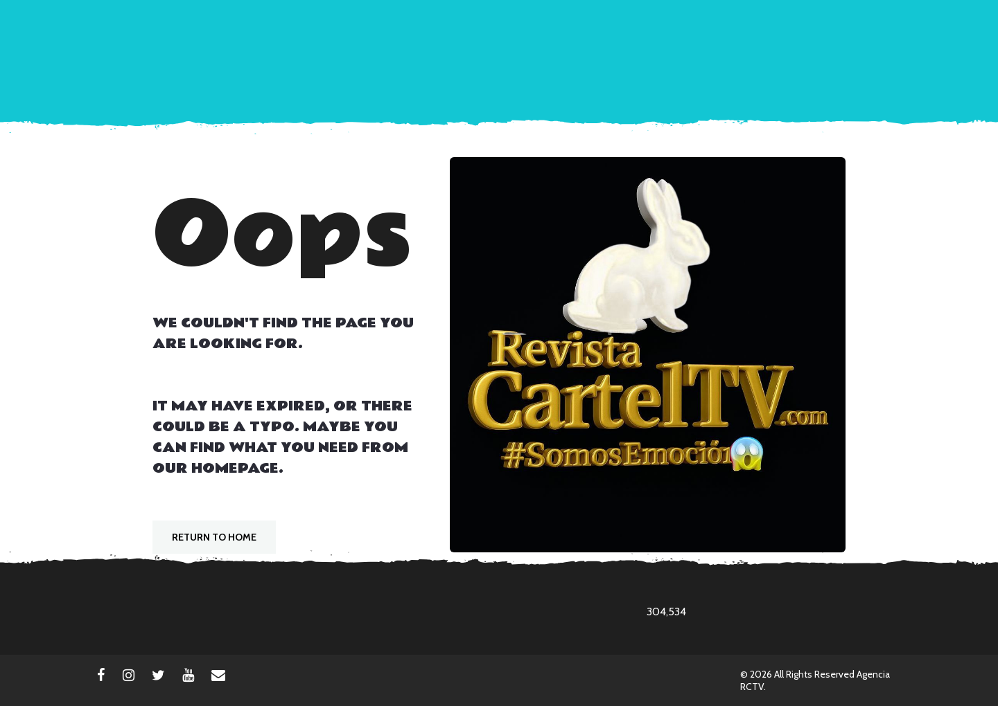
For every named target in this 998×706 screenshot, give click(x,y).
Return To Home (214, 537)
